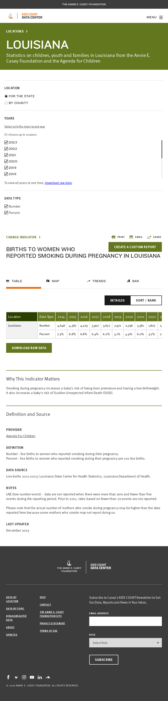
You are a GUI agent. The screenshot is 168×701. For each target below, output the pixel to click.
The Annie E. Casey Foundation (84, 4)
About (10, 627)
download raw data (58, 182)
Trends (99, 281)
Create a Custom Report (135, 246)
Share (154, 237)
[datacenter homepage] (32, 16)
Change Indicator (21, 237)
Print (118, 237)
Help (43, 597)
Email (136, 237)
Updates (11, 634)
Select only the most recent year (24, 126)
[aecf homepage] (10, 16)
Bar (135, 281)
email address (99, 613)
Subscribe (104, 659)
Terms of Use (49, 630)
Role (92, 634)
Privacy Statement (52, 623)
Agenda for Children (20, 436)
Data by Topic (15, 608)
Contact (45, 604)
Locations (15, 31)
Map (56, 281)
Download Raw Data (29, 347)
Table (17, 281)
